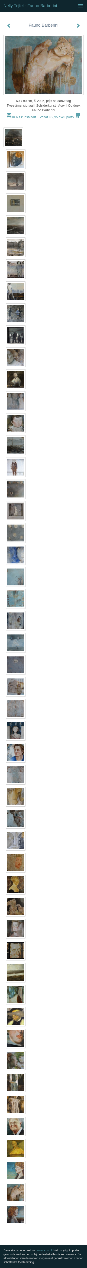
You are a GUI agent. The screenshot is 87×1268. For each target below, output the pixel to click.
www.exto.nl (44, 1250)
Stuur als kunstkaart (43, 117)
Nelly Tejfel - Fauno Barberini (30, 5)
